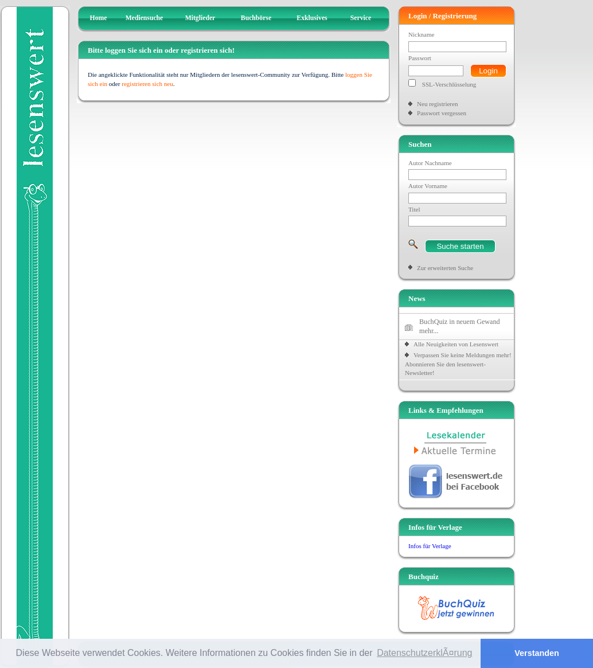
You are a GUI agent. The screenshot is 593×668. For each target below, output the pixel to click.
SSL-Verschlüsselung (449, 84)
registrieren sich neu (147, 83)
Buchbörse (256, 18)
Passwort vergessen (441, 113)
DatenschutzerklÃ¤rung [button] (424, 653)
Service (360, 18)
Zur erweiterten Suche (445, 267)
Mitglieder (200, 18)
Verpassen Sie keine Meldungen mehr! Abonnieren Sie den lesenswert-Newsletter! (458, 363)
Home (98, 18)
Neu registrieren (437, 103)
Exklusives (311, 18)
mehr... (428, 331)
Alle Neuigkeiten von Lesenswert (455, 344)
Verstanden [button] (536, 653)
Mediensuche (144, 18)
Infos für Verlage (429, 545)
